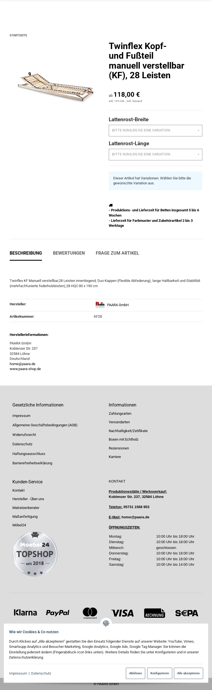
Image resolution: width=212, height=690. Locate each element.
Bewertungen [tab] (69, 253)
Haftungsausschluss (28, 454)
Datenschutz (43, 673)
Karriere (115, 457)
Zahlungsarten (120, 413)
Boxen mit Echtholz (123, 440)
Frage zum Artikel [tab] (117, 253)
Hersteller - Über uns (28, 499)
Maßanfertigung (25, 516)
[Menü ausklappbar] (199, 10)
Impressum (20, 673)
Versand (137, 101)
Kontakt (18, 490)
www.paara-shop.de (25, 369)
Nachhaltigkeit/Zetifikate (128, 431)
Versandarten (119, 422)
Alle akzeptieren (186, 673)
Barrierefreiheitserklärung (32, 463)
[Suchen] (137, 10)
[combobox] (155, 130)
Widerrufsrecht (24, 435)
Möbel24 (19, 525)
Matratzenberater (25, 508)
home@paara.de (22, 364)
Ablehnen (133, 673)
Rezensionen (119, 448)
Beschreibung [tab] (26, 253)
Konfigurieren (157, 673)
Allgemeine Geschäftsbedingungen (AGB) (45, 425)
